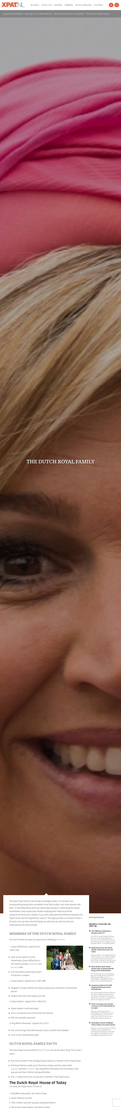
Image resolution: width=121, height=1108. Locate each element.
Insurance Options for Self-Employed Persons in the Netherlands (101, 987)
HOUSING (58, 5)
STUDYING (98, 5)
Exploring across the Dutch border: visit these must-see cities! (102, 950)
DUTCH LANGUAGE (83, 5)
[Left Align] (111, 5)
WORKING (69, 5)
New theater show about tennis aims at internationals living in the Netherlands (102, 968)
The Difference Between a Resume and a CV (101, 932)
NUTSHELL (34, 5)
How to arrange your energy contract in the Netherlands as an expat (103, 1006)
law (16, 1076)
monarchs (60, 939)
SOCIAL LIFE (47, 5)
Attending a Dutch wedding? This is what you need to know (103, 1024)
